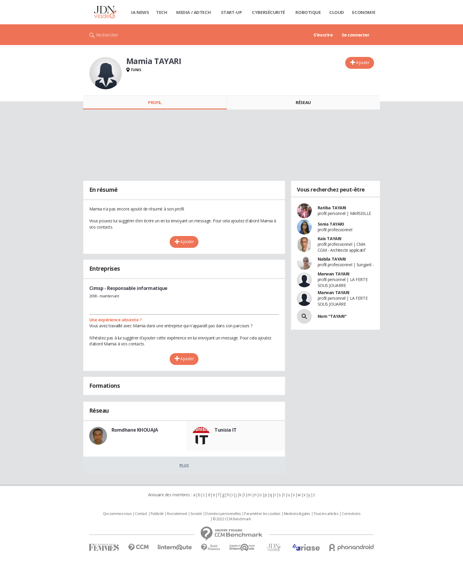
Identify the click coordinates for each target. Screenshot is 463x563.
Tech (161, 12)
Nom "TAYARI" (332, 316)
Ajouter (362, 62)
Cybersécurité (268, 12)
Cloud (336, 12)
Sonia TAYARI (331, 224)
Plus (184, 465)
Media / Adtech (193, 12)
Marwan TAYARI (334, 274)
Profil (154, 102)
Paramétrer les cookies (262, 514)
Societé (196, 514)
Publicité (157, 514)
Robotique (308, 12)
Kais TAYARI (329, 238)
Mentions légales (297, 514)
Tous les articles (326, 514)
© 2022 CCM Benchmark (232, 519)
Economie (363, 12)
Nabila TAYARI (332, 259)
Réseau (303, 102)
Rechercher (107, 35)
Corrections (351, 514)
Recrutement (177, 514)
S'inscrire (323, 35)
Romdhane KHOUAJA (135, 430)
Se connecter (356, 35)
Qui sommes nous (117, 514)
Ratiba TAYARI (332, 207)
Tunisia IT (225, 430)
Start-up (231, 12)
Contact (141, 514)
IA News (140, 12)
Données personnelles (223, 514)
